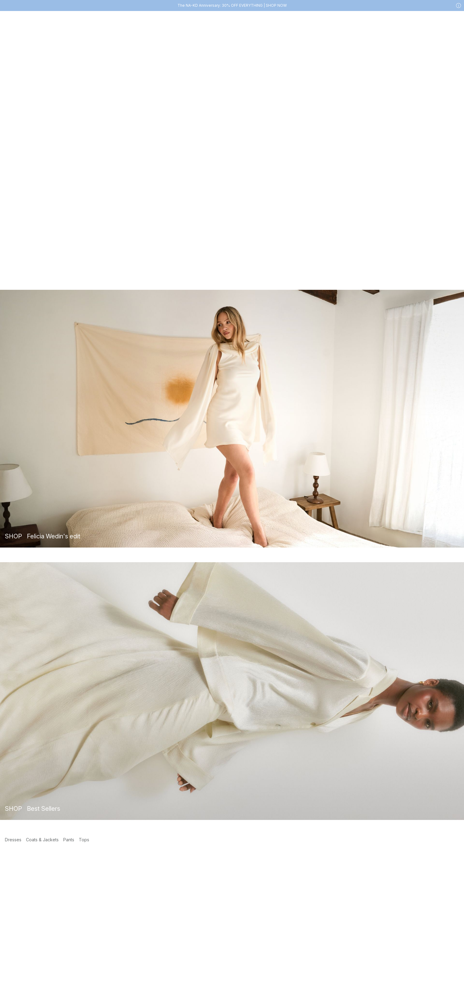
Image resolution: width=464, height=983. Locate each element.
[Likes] (442, 20)
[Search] (376, 20)
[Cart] (454, 20)
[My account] (430, 20)
